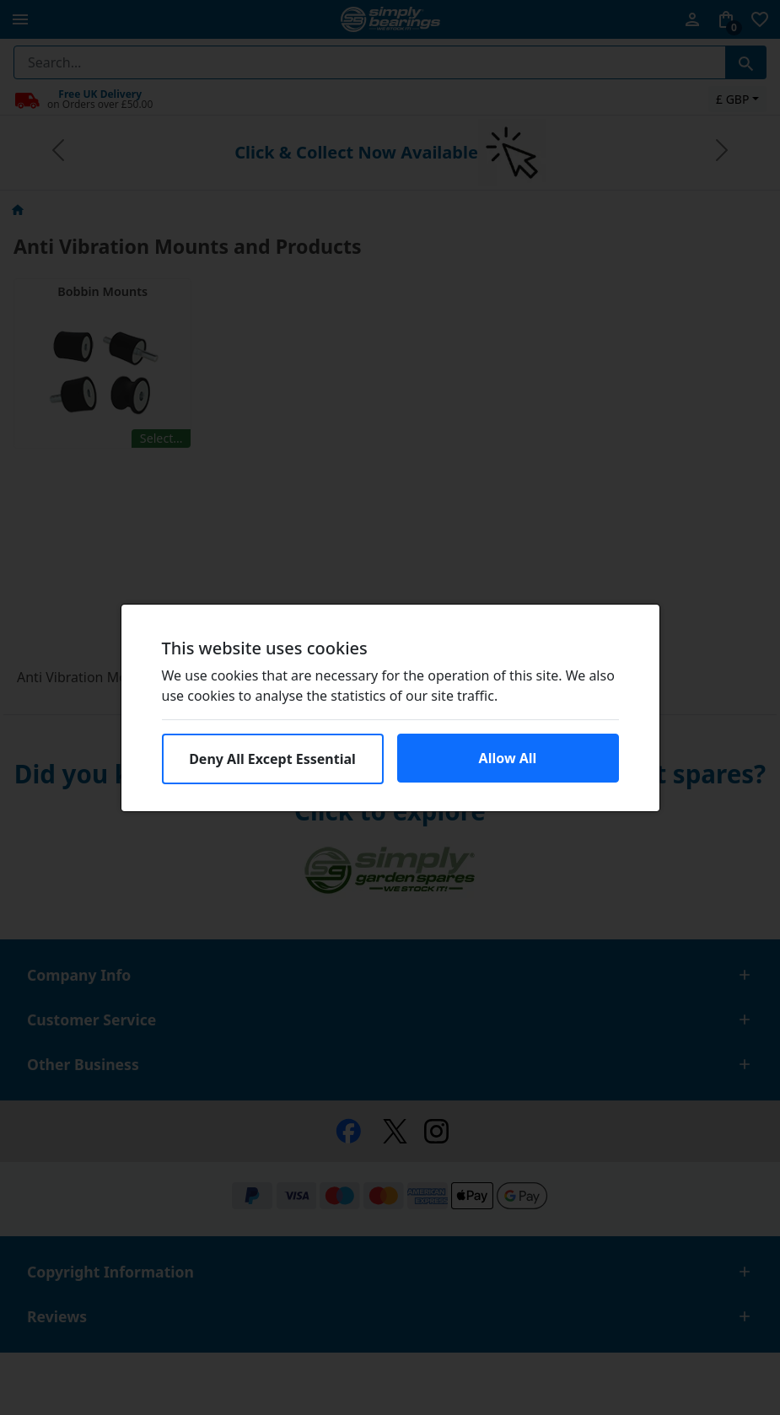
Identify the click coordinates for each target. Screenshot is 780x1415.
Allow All (508, 758)
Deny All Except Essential (272, 759)
